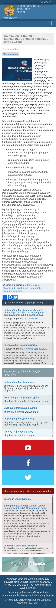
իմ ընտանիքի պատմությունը (20, 345)
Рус (47, 2)
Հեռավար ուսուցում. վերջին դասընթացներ (28, 491)
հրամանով (40, 74)
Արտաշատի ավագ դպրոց (18, 431)
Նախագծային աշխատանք (19, 382)
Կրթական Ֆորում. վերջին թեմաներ (23, 302)
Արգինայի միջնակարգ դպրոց (20, 408)
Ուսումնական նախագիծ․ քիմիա (22, 397)
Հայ (43, 2)
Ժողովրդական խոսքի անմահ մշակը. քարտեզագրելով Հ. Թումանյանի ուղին (25, 507)
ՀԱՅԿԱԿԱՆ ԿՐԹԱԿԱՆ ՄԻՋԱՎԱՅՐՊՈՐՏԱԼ (29, 9)
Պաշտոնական (10, 54)
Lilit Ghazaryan (31, 318)
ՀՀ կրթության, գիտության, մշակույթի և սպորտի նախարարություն (22, 288)
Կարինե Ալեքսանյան (35, 349)
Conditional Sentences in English (20, 546)
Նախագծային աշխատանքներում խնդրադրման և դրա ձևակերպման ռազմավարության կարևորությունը (24, 312)
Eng (51, 2)
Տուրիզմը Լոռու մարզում (17, 499)
